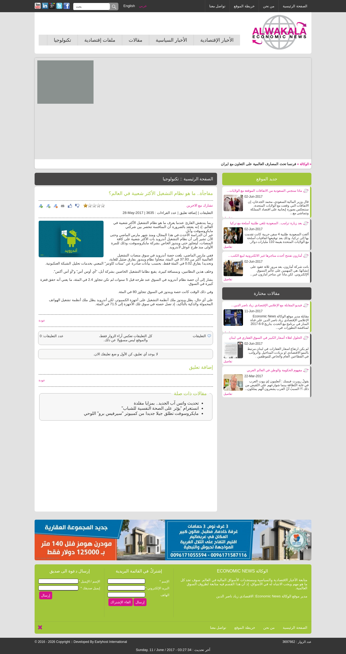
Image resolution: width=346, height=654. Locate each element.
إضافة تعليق (188, 213)
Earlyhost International (111, 642)
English (129, 6)
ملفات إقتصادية (99, 40)
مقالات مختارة (267, 293)
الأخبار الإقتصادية (217, 40)
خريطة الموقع (244, 6)
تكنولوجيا (62, 40)
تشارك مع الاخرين (200, 205)
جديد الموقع (266, 179)
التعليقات (206, 213)
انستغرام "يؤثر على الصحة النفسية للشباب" (160, 408)
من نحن (269, 6)
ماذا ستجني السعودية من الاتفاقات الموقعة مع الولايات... (264, 191)
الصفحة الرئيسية (295, 6)
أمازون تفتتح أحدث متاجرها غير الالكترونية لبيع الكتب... (265, 256)
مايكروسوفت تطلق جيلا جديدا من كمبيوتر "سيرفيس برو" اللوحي (141, 413)
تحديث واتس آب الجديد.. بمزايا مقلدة (166, 403)
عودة (42, 320)
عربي (143, 6)
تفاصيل (228, 246)
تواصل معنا (217, 6)
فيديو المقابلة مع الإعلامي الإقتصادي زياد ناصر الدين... (266, 305)
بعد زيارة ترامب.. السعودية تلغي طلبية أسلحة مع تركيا (266, 223)
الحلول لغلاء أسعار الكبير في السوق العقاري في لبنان (265, 338)
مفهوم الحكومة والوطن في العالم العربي (274, 370)
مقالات (135, 40)
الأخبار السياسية (171, 40)
